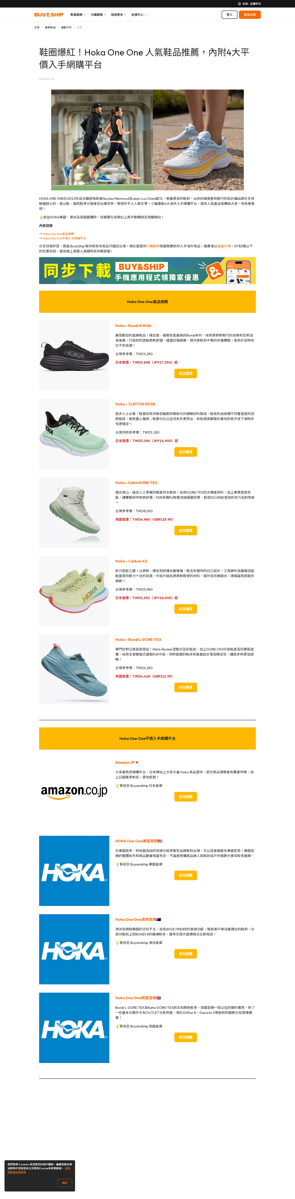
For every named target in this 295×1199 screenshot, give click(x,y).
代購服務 (153, 246)
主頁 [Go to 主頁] (37, 27)
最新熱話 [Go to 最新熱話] (50, 27)
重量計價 (224, 246)
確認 (64, 1183)
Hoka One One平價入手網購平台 (64, 238)
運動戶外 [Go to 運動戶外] (66, 27)
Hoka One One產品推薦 (58, 234)
